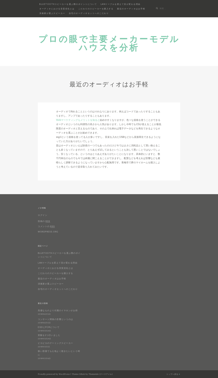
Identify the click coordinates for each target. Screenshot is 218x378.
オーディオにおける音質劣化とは (57, 8)
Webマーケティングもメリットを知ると (78, 119)
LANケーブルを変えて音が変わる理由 (120, 4)
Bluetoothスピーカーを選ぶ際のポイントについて (68, 4)
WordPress (64, 374)
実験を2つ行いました (49, 335)
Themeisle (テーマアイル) (101, 374)
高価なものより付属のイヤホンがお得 (58, 310)
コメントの (46, 226)
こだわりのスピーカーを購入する (96, 8)
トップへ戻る (173, 374)
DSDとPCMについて (49, 327)
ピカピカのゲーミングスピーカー (55, 343)
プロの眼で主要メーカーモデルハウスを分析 (109, 43)
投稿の (44, 221)
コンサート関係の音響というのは (55, 319)
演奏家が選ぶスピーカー (52, 13)
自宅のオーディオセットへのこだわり (89, 13)
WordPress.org (48, 231)
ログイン (42, 215)
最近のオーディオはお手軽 (131, 8)
